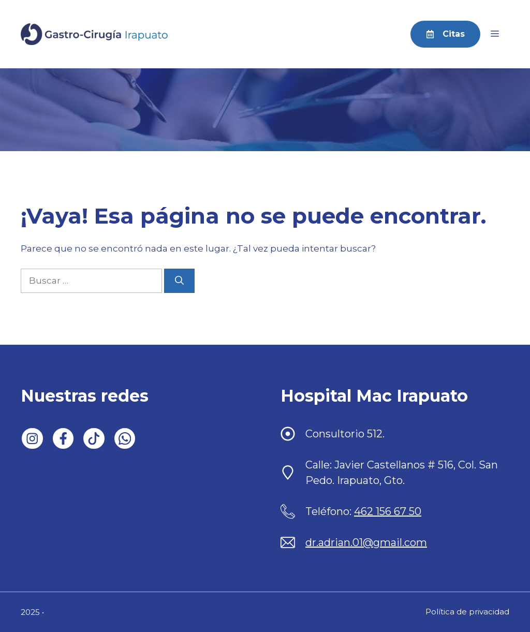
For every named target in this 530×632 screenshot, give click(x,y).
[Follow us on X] (94, 438)
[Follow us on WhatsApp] (125, 438)
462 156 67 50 (387, 511)
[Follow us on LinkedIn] (32, 438)
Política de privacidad (467, 611)
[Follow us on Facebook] (63, 438)
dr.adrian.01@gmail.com (366, 542)
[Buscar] (179, 281)
